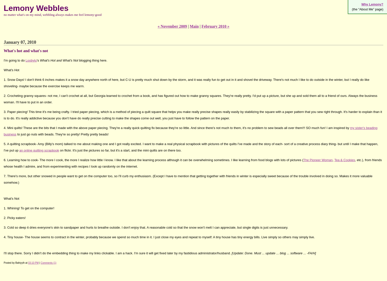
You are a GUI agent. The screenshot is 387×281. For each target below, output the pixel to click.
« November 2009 (172, 26)
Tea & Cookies (344, 160)
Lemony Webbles (36, 8)
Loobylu (31, 60)
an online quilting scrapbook (39, 150)
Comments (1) (48, 262)
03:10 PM (33, 262)
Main (194, 26)
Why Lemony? (372, 4)
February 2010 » (215, 26)
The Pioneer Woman (318, 160)
